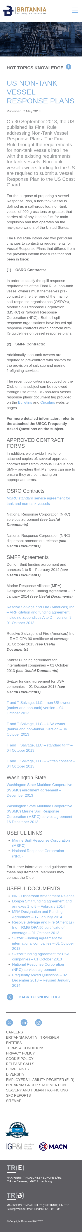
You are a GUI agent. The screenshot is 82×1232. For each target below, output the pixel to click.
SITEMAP (13, 1101)
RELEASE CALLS (20, 1064)
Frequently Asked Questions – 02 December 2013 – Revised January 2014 (41, 980)
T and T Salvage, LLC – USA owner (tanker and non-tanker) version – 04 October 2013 (37, 729)
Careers (14, 1032)
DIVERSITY (15, 1074)
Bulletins (25, 402)
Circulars (47, 402)
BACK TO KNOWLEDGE (40, 997)
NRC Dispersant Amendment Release (43, 896)
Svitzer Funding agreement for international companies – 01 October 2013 (43, 943)
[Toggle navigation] (74, 9)
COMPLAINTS (17, 1069)
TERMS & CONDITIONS (25, 1048)
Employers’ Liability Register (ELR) (40, 1080)
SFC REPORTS (18, 1095)
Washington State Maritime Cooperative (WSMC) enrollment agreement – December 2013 (39, 790)
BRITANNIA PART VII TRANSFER (32, 1037)
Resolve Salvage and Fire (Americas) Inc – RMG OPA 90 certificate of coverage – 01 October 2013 (43, 927)
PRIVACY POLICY (20, 1053)
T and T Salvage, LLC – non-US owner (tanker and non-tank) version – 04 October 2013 (39, 708)
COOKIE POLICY (19, 1059)
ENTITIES (14, 1043)
